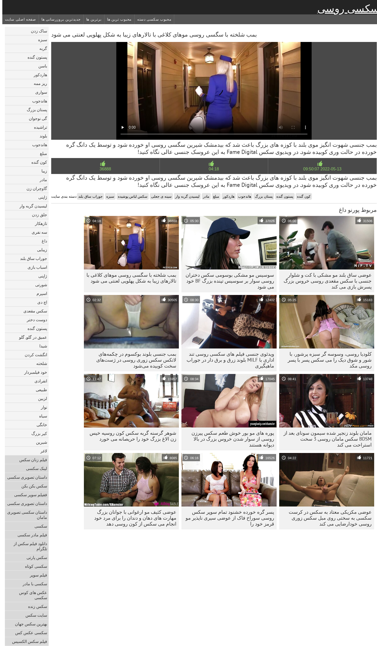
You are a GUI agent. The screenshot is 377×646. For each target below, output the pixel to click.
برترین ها (91, 19)
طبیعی (39, 389)
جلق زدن (37, 214)
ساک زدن (37, 30)
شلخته (39, 363)
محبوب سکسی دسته (152, 19)
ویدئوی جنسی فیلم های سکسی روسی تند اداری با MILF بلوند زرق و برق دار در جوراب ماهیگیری (228, 360)
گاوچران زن (34, 188)
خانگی (39, 424)
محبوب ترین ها (117, 19)
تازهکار (39, 223)
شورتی (39, 284)
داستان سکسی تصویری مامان (25, 515)
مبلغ (41, 153)
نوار (42, 407)
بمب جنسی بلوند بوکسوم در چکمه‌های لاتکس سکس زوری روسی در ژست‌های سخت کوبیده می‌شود (134, 360)
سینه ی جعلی (159, 196)
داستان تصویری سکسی (25, 477)
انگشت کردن (33, 354)
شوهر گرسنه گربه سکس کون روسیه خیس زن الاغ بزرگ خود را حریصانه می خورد (130, 436)
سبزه (40, 39)
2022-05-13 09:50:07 (320, 169)
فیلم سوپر (36, 575)
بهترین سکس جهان (29, 623)
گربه (41, 48)
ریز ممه (38, 83)
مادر (41, 179)
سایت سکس (34, 615)
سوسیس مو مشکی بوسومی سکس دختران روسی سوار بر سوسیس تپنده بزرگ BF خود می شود (227, 281)
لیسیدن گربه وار (31, 205)
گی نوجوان (36, 118)
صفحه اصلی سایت (18, 19)
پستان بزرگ (34, 109)
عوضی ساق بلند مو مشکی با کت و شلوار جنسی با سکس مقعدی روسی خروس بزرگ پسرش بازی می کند (325, 281)
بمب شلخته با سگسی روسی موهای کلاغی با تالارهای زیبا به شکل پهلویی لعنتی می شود (129, 278)
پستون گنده (35, 57)
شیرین (39, 442)
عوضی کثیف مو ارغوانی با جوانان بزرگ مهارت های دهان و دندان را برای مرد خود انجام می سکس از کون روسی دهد (133, 518)
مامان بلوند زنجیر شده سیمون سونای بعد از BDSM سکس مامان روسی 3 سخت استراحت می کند (325, 439)
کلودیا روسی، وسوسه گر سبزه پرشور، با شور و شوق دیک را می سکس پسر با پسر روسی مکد (327, 360)
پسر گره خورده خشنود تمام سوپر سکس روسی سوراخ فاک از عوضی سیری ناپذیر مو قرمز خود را (227, 518)
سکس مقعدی (33, 310)
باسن (40, 65)
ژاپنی (40, 197)
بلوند (41, 135)
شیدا (41, 345)
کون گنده (37, 162)
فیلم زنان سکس (31, 459)
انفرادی (38, 380)
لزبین (40, 398)
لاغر (41, 450)
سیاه (41, 415)
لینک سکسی (34, 468)
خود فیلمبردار (33, 372)
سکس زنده (35, 606)
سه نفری (37, 232)
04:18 (211, 169)
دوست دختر (34, 319)
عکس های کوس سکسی (31, 595)
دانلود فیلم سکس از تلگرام (28, 546)
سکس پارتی (34, 557)
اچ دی (40, 302)
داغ (42, 240)
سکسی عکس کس (29, 632)
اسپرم (39, 293)
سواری (39, 92)
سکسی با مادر (32, 583)
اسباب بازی (35, 267)
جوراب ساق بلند (31, 258)
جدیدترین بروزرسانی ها (58, 19)
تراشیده (38, 127)
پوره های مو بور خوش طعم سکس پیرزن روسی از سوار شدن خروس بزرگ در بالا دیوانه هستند (230, 439)
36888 (103, 169)
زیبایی (40, 249)
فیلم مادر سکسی (30, 534)
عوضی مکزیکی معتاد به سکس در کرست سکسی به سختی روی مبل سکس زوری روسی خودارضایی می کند (327, 518)
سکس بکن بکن (32, 485)
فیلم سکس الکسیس (27, 641)
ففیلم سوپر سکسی (28, 494)
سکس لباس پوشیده (130, 196)
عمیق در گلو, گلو (31, 337)
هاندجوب (37, 100)
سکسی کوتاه (34, 566)
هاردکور (38, 74)
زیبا (42, 170)
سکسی (38, 526)
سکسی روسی (346, 8)
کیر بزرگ (37, 433)
